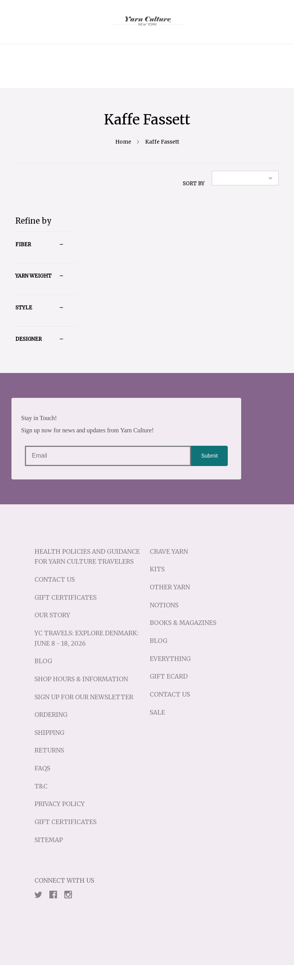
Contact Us (54, 579)
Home (123, 142)
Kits (157, 569)
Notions (164, 605)
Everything (170, 658)
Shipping (49, 732)
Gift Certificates (65, 597)
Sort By (193, 183)
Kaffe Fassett (162, 142)
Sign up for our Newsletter (83, 697)
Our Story (52, 615)
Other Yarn (170, 587)
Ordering (50, 714)
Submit (209, 456)
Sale (157, 712)
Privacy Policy (59, 804)
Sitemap (48, 840)
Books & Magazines (183, 622)
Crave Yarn (169, 551)
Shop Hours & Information (81, 679)
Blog (43, 661)
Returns (49, 750)
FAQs (42, 768)
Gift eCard (169, 676)
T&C (40, 786)
